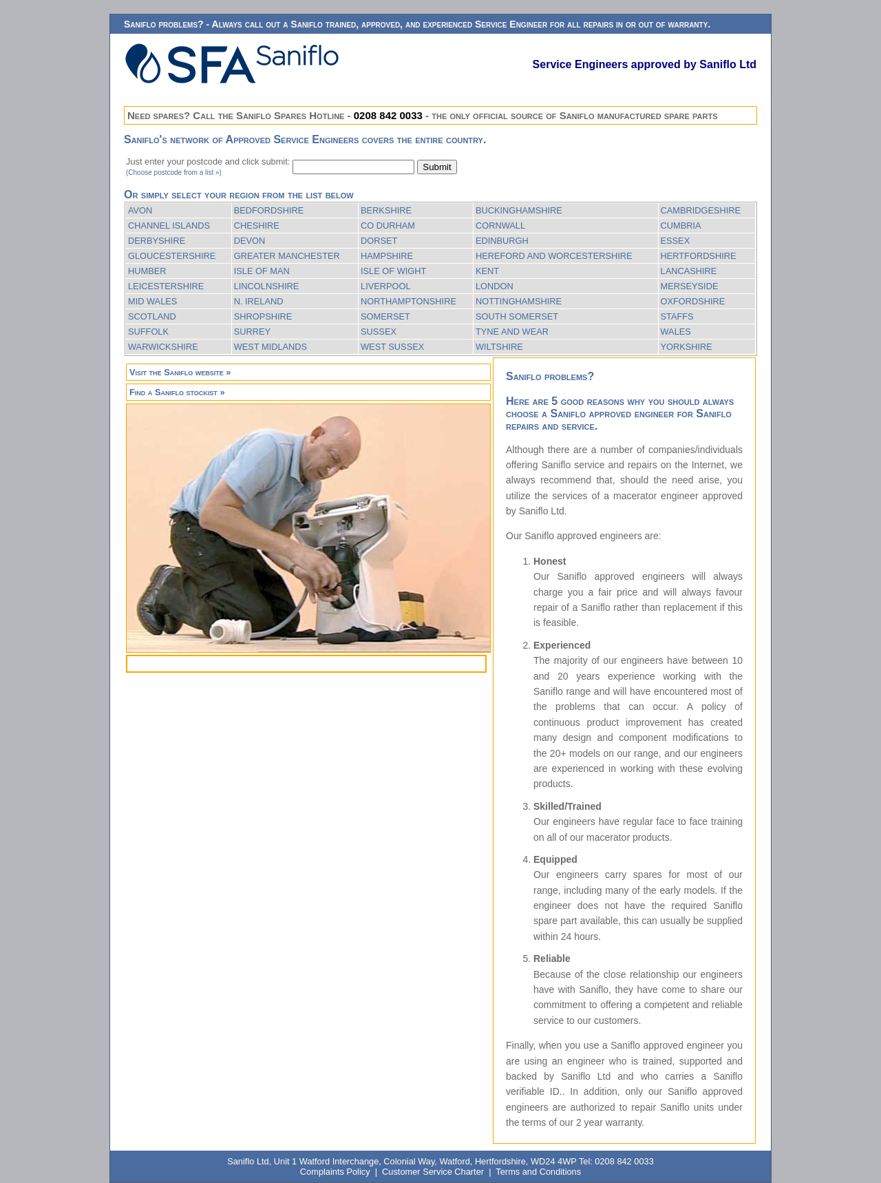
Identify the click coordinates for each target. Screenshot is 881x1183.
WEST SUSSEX (392, 347)
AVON (140, 210)
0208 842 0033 (388, 115)
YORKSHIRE (686, 347)
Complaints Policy (335, 1171)
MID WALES (152, 301)
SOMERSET (385, 316)
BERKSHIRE (386, 210)
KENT (487, 271)
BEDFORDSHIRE (269, 210)
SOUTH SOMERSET (517, 316)
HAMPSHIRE (387, 256)
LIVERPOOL (386, 286)
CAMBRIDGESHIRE (701, 210)
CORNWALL (500, 225)
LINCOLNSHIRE (266, 286)
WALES (676, 331)
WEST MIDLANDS (270, 347)
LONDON (494, 286)
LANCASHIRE (689, 271)
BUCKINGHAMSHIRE (519, 210)
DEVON (250, 240)
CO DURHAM (388, 225)
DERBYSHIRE (156, 240)
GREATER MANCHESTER (287, 256)
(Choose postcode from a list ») (174, 172)
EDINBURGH (502, 240)
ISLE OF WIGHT (393, 271)
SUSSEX (378, 331)
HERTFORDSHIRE (698, 256)
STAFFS (677, 316)
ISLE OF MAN (262, 271)
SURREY (252, 331)
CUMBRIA (681, 225)
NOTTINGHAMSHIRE (519, 301)
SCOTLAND (152, 316)
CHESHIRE (256, 225)
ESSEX (675, 240)
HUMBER (147, 271)
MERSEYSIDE (690, 286)
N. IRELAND (259, 301)
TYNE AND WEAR (512, 331)
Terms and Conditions (538, 1171)
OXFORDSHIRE (693, 301)
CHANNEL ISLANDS (169, 225)
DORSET (379, 240)
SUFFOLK (148, 331)
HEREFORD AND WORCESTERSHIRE (554, 256)
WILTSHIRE (499, 347)
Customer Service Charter (433, 1171)
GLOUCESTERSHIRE (171, 256)
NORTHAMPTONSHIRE (408, 301)
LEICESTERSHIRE (166, 286)
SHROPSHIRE (263, 316)
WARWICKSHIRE (163, 347)
